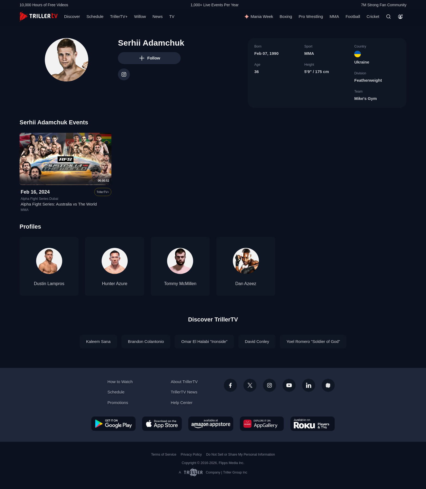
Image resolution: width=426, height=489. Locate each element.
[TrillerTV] (39, 16)
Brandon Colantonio (146, 341)
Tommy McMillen (180, 283)
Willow (140, 16)
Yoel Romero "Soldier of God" (313, 341)
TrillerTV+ (119, 16)
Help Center (181, 402)
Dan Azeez (245, 283)
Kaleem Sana (98, 341)
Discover (72, 16)
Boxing (286, 16)
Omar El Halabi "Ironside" (204, 341)
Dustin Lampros (49, 283)
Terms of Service (163, 454)
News (157, 16)
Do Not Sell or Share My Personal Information (240, 454)
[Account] (400, 17)
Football (353, 16)
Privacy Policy (191, 454)
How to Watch (120, 381)
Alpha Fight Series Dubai (39, 199)
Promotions (118, 402)
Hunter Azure (114, 283)
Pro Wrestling (311, 16)
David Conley (257, 341)
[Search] (388, 17)
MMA (334, 16)
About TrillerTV (184, 381)
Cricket (373, 16)
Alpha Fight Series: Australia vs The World (59, 204)
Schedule (95, 16)
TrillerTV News (184, 392)
